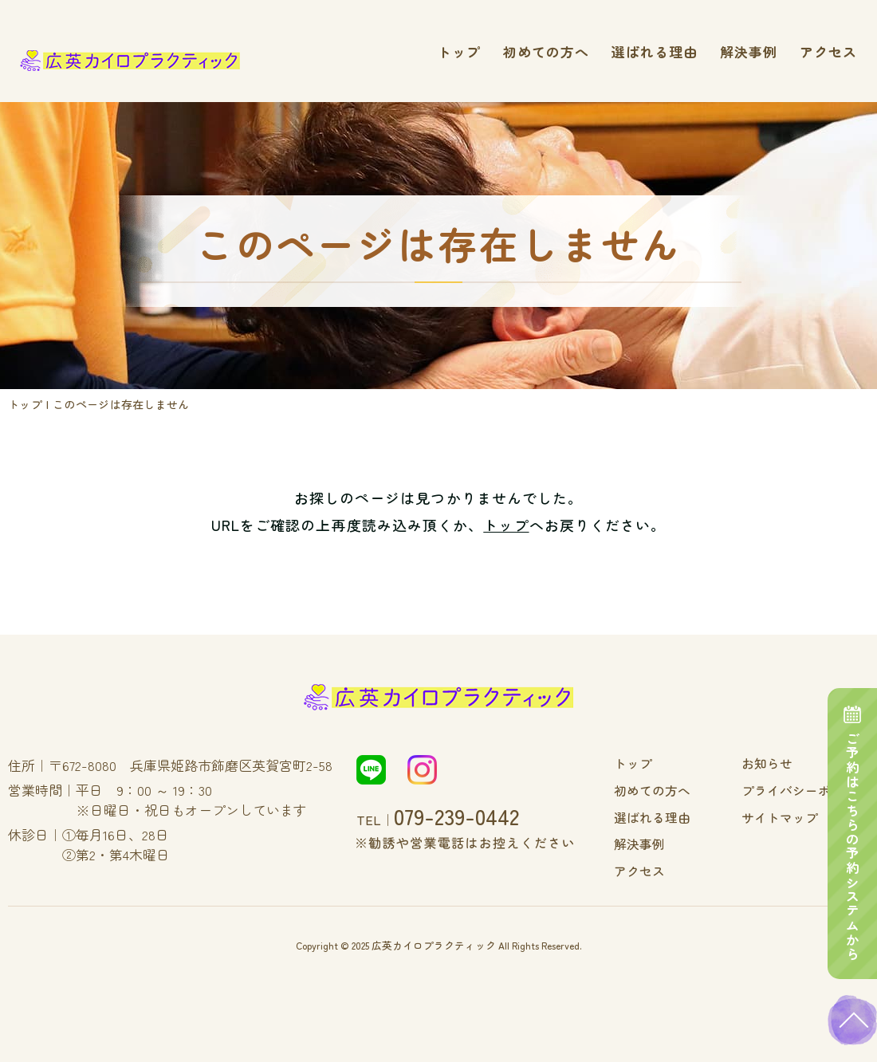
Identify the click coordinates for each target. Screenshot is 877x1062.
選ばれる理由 (655, 51)
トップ (459, 51)
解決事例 (748, 51)
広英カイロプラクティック (433, 941)
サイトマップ (790, 815)
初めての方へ (546, 51)
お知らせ (779, 763)
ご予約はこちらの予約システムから (853, 820)
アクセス (828, 51)
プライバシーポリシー (813, 789)
